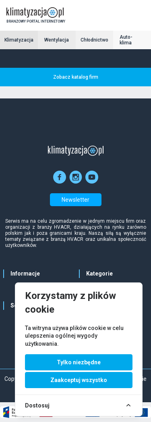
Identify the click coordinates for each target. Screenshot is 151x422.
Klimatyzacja (18, 40)
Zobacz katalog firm (75, 77)
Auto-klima (126, 40)
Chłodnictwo (94, 40)
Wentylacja (56, 40)
